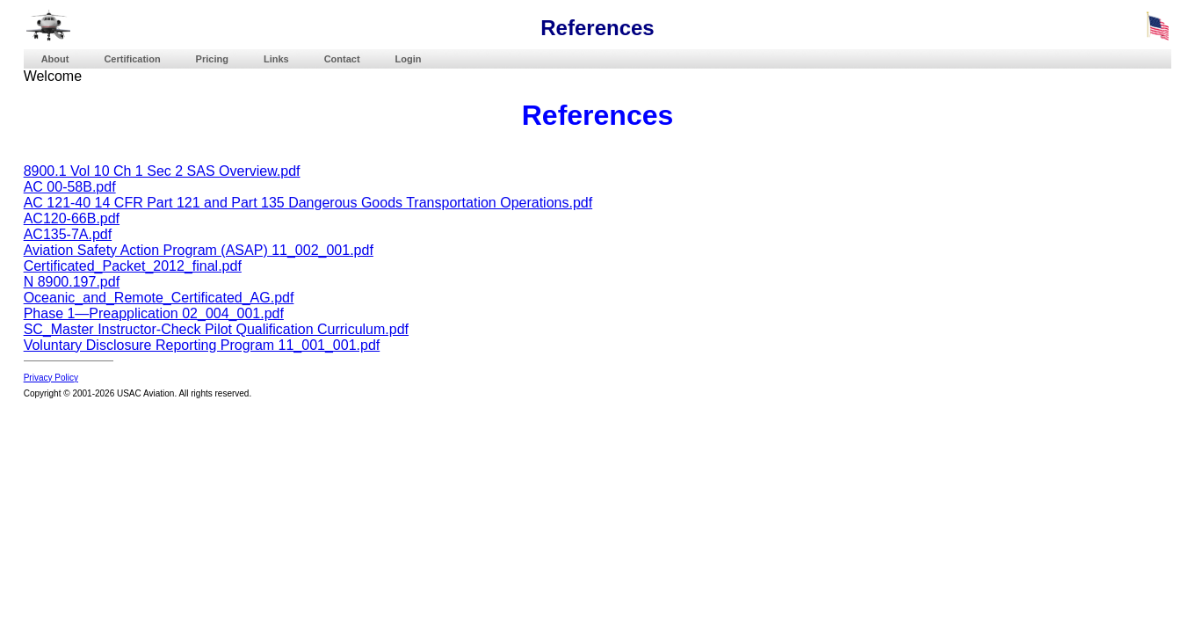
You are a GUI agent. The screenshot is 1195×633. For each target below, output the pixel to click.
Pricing (212, 59)
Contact (342, 59)
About (55, 59)
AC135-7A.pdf (68, 234)
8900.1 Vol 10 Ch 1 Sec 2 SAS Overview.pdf (162, 171)
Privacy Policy (51, 377)
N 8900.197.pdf (72, 281)
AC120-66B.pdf (72, 218)
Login (408, 59)
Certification (132, 59)
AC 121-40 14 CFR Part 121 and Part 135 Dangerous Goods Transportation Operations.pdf (308, 202)
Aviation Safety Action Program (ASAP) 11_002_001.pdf (198, 250)
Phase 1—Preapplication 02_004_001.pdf (154, 313)
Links (276, 59)
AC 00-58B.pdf (70, 186)
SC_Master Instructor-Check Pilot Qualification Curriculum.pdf (216, 329)
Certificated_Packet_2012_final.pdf (133, 265)
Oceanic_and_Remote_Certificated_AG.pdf (159, 297)
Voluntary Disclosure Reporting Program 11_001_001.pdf (202, 345)
